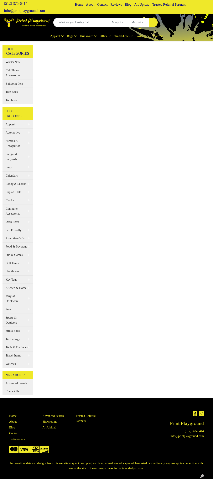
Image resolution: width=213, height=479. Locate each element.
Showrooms (49, 421)
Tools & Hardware (17, 347)
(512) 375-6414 (15, 3)
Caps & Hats (13, 192)
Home (79, 4)
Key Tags (11, 279)
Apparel (55, 36)
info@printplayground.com (24, 11)
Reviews (116, 4)
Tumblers (11, 100)
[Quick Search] (81, 22)
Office (104, 36)
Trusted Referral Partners (169, 4)
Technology (13, 339)
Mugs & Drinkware (12, 298)
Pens (8, 309)
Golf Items (12, 263)
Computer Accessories (13, 211)
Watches (11, 363)
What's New (13, 62)
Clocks (10, 200)
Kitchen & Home (16, 288)
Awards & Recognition (13, 143)
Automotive (13, 132)
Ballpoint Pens (15, 83)
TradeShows (122, 36)
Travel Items (13, 355)
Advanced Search (16, 383)
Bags (70, 36)
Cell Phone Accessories (13, 73)
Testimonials (17, 439)
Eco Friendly (13, 230)
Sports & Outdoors (11, 320)
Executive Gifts (15, 238)
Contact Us (12, 391)
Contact (102, 4)
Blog (128, 4)
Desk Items (12, 221)
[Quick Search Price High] (139, 22)
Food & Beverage (16, 246)
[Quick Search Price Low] (119, 22)
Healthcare (12, 271)
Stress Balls (13, 330)
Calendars (12, 175)
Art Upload (141, 4)
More (156, 36)
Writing (141, 36)
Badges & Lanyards (12, 156)
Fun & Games (14, 254)
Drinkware (86, 36)
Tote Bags (12, 91)
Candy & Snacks (16, 184)
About (90, 4)
